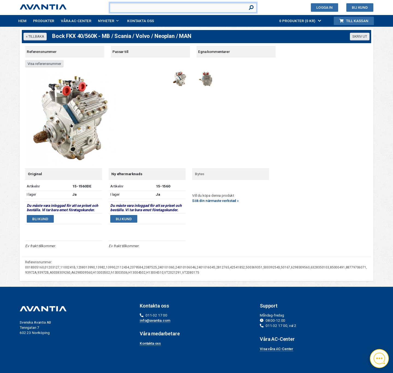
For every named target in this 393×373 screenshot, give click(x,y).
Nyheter (106, 21)
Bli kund (360, 7)
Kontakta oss (140, 21)
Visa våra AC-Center (276, 349)
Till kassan (353, 21)
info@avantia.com (155, 320)
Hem (22, 21)
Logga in (324, 7)
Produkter (44, 21)
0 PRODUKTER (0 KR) (300, 21)
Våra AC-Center (76, 21)
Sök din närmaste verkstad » (215, 200)
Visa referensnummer (44, 64)
